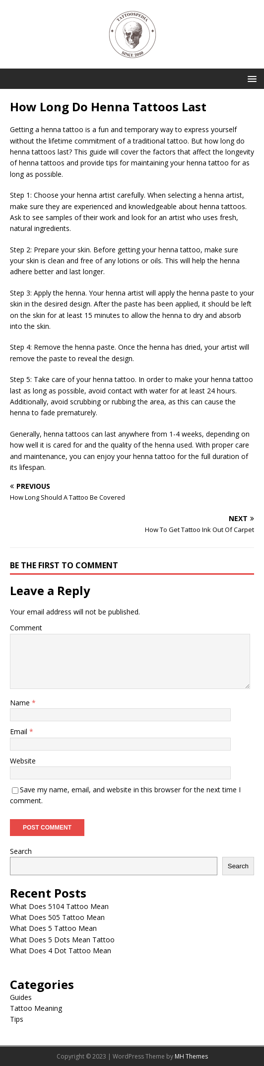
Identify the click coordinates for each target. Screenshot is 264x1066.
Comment (26, 627)
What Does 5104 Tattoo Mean (59, 906)
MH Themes (191, 1056)
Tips (16, 1019)
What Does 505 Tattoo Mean (57, 917)
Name (21, 702)
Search (21, 851)
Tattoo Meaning (36, 1008)
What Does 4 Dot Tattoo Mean (60, 950)
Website (23, 760)
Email (19, 731)
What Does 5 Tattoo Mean (53, 928)
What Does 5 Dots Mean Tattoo (62, 939)
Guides (21, 997)
